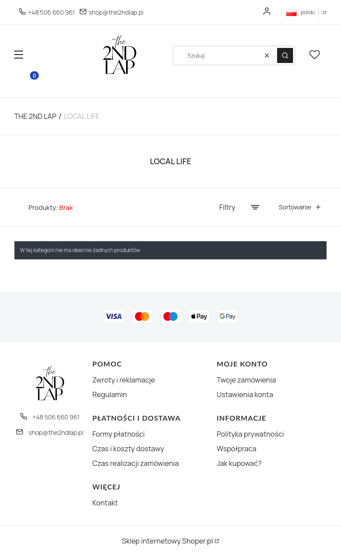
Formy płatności (118, 434)
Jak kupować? (239, 463)
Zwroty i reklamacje (123, 380)
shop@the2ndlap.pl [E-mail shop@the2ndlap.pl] (116, 12)
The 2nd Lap (35, 116)
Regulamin (109, 394)
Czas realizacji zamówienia (135, 463)
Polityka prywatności (250, 434)
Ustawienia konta (245, 394)
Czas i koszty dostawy (128, 448)
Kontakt (105, 503)
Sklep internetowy (167, 540)
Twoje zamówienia (246, 380)
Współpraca (236, 448)
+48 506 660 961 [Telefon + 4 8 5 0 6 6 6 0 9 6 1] (51, 12)
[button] (18, 55)
